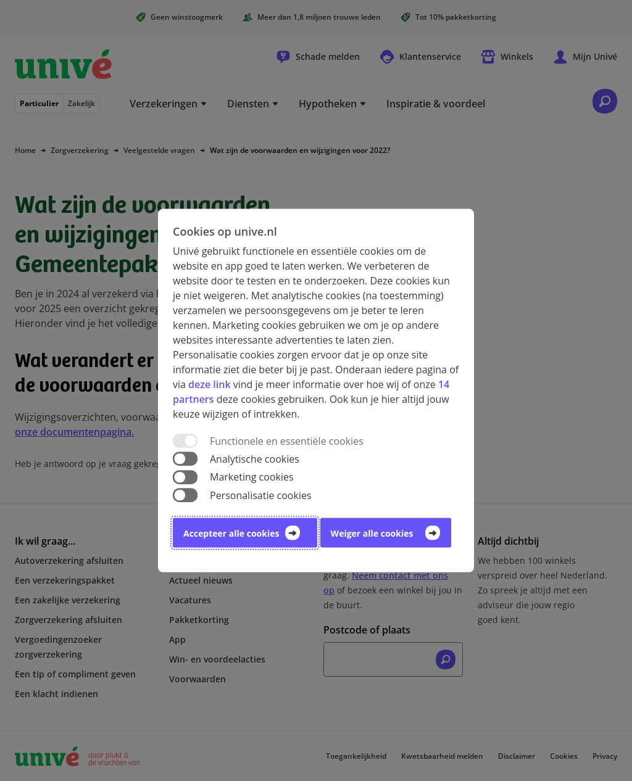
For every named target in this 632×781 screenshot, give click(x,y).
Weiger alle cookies (372, 533)
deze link (209, 384)
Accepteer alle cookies (231, 533)
